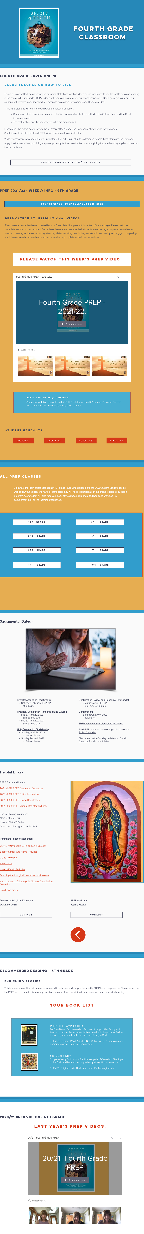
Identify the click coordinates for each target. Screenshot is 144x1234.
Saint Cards (6, 863)
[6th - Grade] (100, 536)
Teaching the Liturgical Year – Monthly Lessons (24, 875)
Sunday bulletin (106, 738)
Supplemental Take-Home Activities (18, 851)
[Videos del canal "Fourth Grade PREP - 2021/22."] (72, 367)
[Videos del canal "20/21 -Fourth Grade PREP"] (75, 1217)
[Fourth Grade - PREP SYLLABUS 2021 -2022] (72, 204)
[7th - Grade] (100, 550)
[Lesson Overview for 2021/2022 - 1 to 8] (70, 162)
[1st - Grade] (37, 522)
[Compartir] (118, 277)
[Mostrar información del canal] (125, 277)
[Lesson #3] (86, 440)
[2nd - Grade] (37, 536)
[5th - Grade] (100, 522)
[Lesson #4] (117, 440)
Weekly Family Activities (12, 869)
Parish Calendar (87, 732)
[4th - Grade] (37, 565)
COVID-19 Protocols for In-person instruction (23, 845)
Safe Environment (9, 890)
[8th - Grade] (100, 565)
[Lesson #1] (23, 440)
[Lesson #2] (54, 440)
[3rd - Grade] (37, 550)
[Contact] (26, 915)
